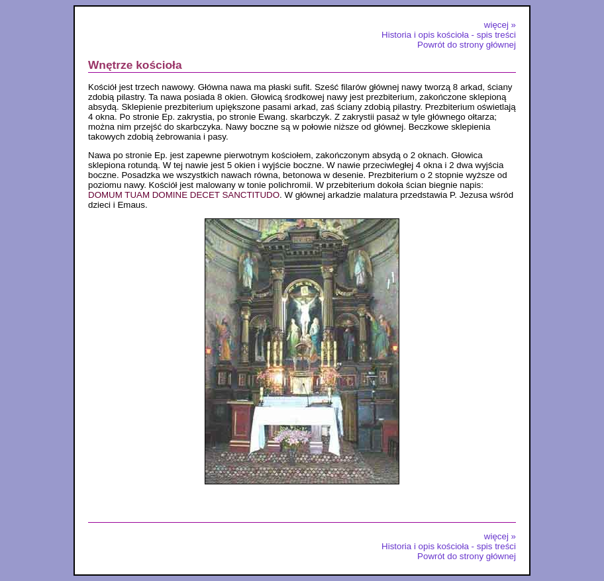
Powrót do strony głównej (466, 45)
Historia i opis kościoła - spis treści (448, 35)
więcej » (500, 25)
